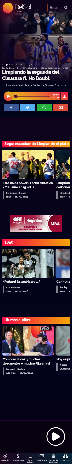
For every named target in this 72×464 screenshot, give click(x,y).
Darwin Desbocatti (30, 461)
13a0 (30, 64)
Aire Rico (65, 460)
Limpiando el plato (12, 64)
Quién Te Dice (42, 460)
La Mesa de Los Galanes (53, 461)
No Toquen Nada (18, 460)
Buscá (53, 7)
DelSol (22, 6)
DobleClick (5, 460)
